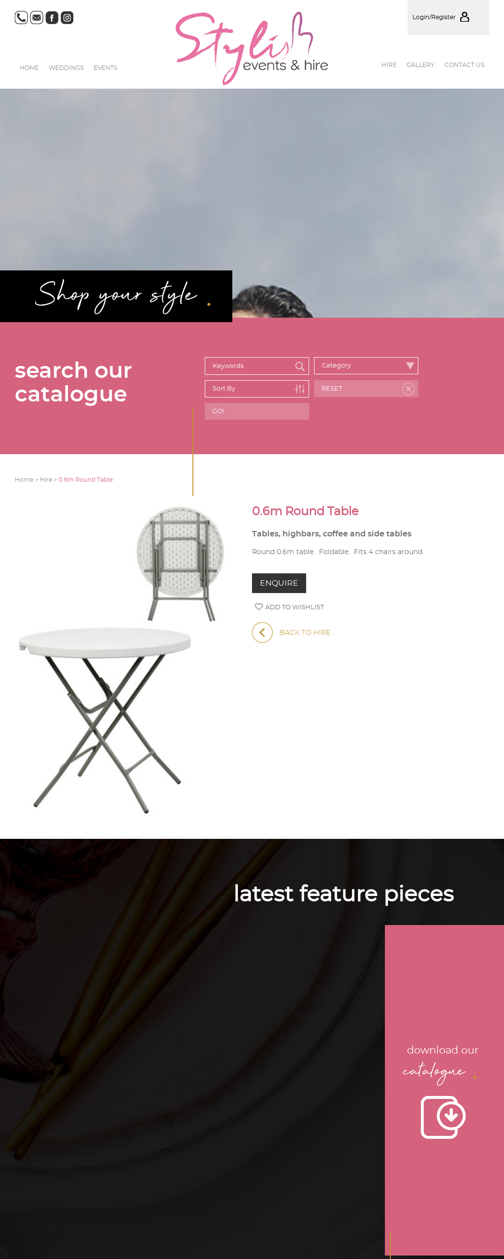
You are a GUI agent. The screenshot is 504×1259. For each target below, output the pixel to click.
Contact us (464, 65)
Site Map (390, 1144)
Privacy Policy (430, 1144)
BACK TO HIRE (291, 633)
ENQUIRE (279, 583)
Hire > (49, 480)
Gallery (421, 65)
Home (29, 68)
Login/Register (448, 17)
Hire (389, 65)
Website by (451, 1181)
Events (105, 68)
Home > (27, 480)
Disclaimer (472, 1144)
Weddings (66, 68)
